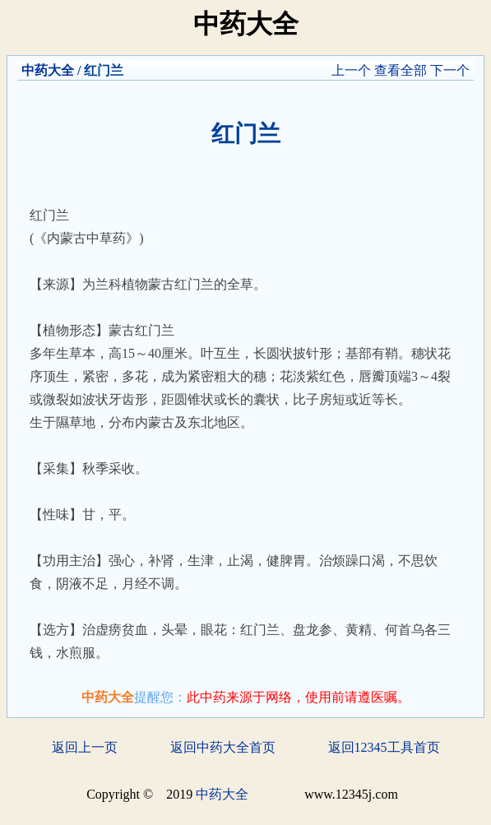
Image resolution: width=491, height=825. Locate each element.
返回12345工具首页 (384, 747)
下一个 (450, 70)
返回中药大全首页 (223, 747)
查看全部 (400, 70)
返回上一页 (85, 747)
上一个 (351, 70)
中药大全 (47, 70)
